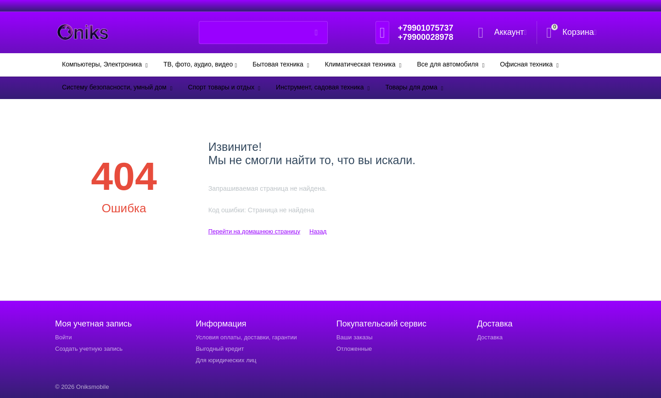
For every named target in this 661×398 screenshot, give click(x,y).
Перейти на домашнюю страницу (254, 231)
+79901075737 (426, 28)
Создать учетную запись (89, 348)
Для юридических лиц (226, 360)
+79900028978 (426, 37)
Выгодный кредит (220, 348)
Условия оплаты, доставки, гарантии (246, 337)
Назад (317, 231)
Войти (63, 337)
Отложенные (354, 348)
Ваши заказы (354, 337)
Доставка (490, 337)
